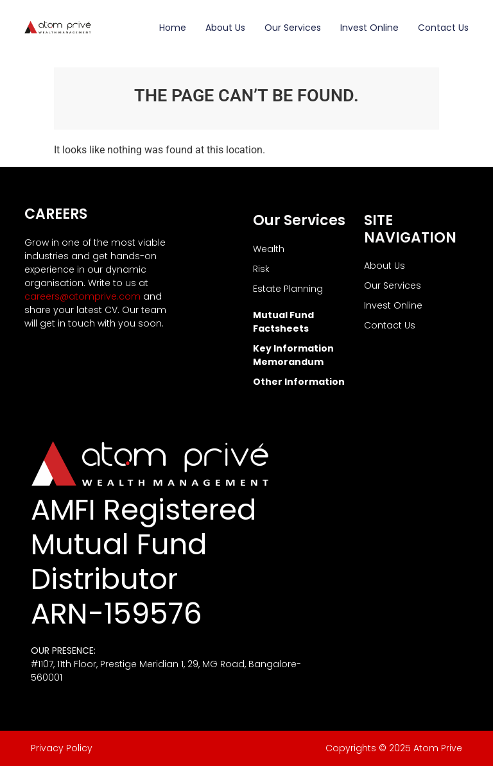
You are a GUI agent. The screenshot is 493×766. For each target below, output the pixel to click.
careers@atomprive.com (82, 296)
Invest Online (369, 27)
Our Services (292, 27)
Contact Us (443, 27)
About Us (225, 27)
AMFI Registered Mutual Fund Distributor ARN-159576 (143, 561)
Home (172, 27)
